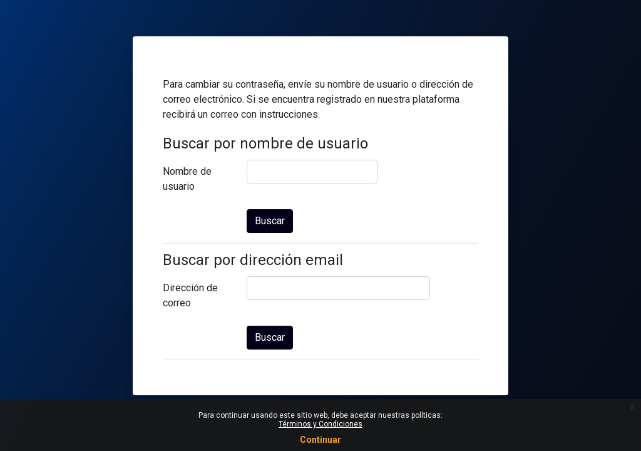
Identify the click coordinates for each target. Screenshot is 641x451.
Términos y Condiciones (320, 424)
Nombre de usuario (187, 178)
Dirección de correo (190, 295)
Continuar (320, 440)
